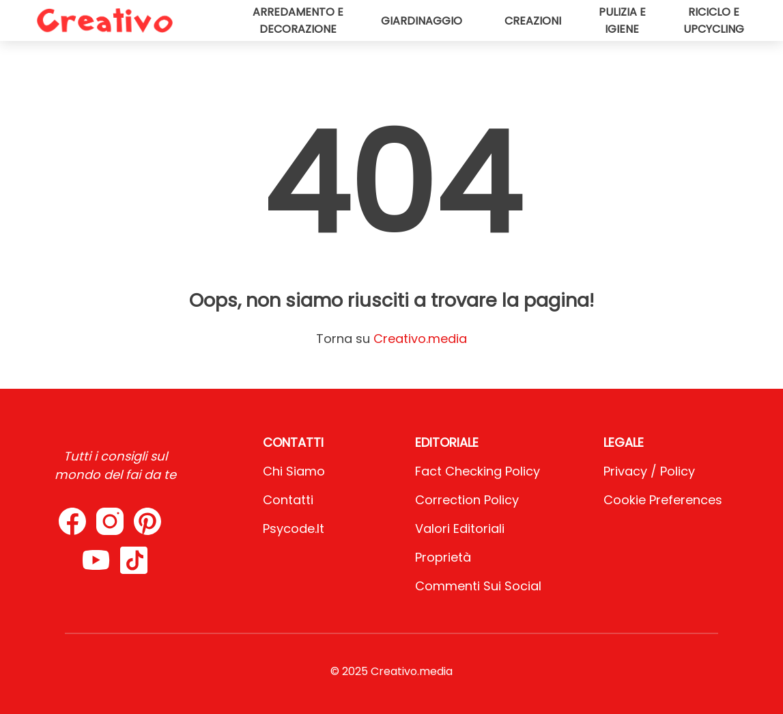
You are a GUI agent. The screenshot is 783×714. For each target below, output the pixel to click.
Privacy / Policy (649, 471)
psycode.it (293, 528)
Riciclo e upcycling (713, 20)
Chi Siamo (294, 471)
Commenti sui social (478, 585)
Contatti (288, 499)
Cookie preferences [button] (662, 499)
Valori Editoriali (459, 528)
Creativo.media (420, 338)
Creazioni (532, 21)
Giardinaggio (421, 21)
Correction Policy (467, 499)
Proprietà (443, 557)
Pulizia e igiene (622, 20)
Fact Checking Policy (477, 471)
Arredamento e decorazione (298, 20)
